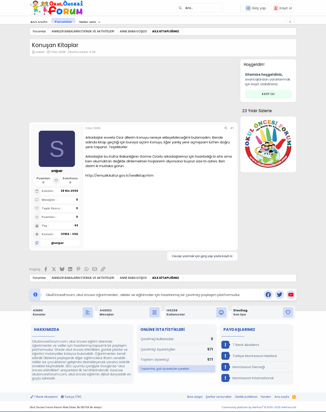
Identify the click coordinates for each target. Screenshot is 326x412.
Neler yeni (87, 22)
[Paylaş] (226, 128)
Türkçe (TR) (71, 397)
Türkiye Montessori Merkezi (249, 356)
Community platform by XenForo (259, 407)
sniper (40, 52)
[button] (99, 22)
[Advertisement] (133, 90)
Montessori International (247, 378)
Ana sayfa (38, 22)
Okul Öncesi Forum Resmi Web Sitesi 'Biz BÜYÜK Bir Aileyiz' (65, 407)
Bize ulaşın (195, 397)
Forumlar (63, 22)
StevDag (240, 310)
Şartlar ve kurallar (219, 397)
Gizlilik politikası (246, 397)
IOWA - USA (69, 234)
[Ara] (200, 8)
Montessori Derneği (243, 367)
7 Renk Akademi (240, 345)
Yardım (266, 397)
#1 (232, 128)
